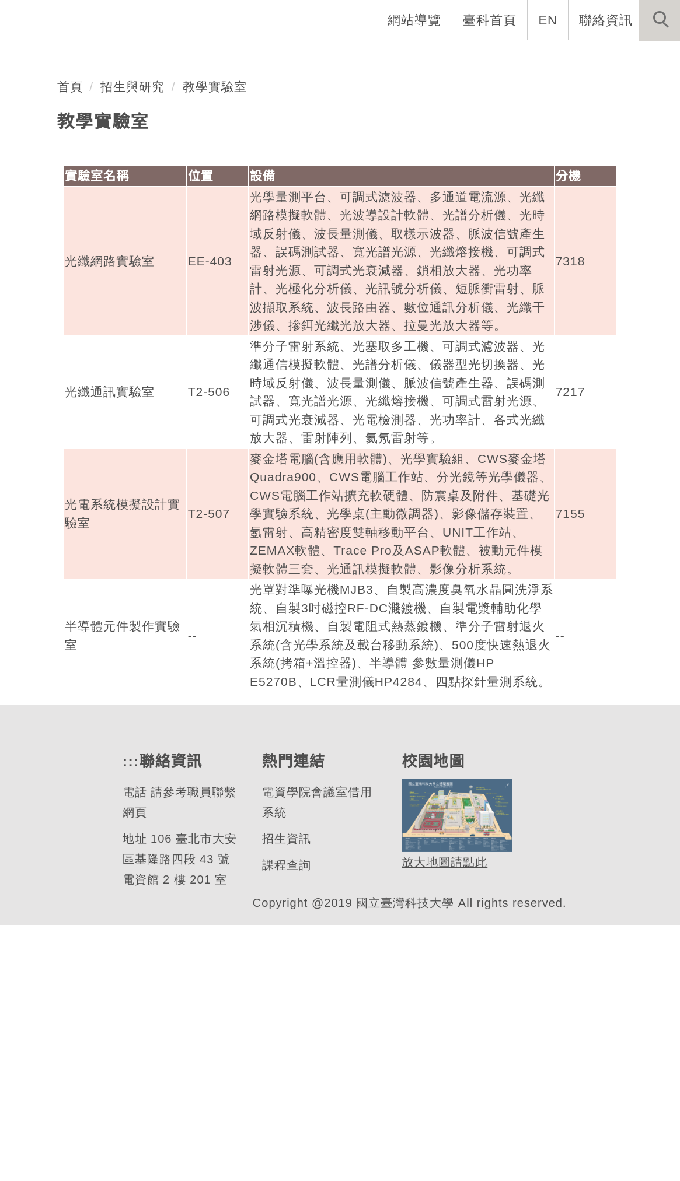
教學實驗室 (215, 342)
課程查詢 (285, 1121)
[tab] (345, 255)
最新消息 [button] (642, 58)
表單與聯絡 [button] (560, 58)
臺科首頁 (491, 19)
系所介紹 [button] (237, 58)
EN (548, 19)
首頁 (70, 342)
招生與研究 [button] (395, 58)
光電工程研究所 (117, 210)
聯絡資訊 (606, 19)
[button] (659, 20)
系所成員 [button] (313, 58)
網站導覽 (415, 19)
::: (130, 1017)
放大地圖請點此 (443, 1118)
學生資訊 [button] (477, 58)
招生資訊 (285, 1095)
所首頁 (167, 58)
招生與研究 (133, 342)
